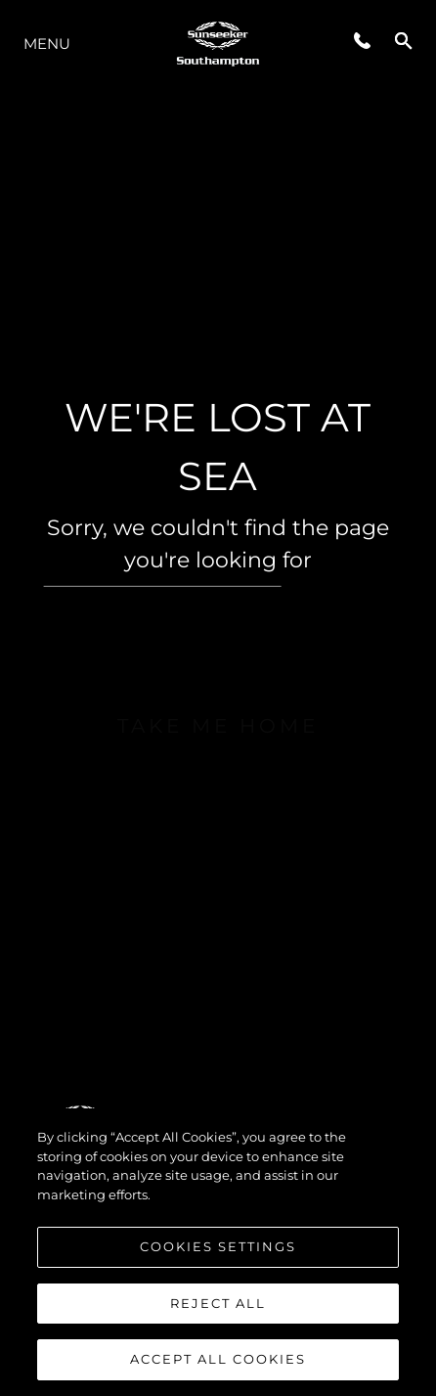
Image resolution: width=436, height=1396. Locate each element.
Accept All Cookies (218, 1359)
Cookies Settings (218, 1246)
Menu (46, 43)
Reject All (218, 1303)
